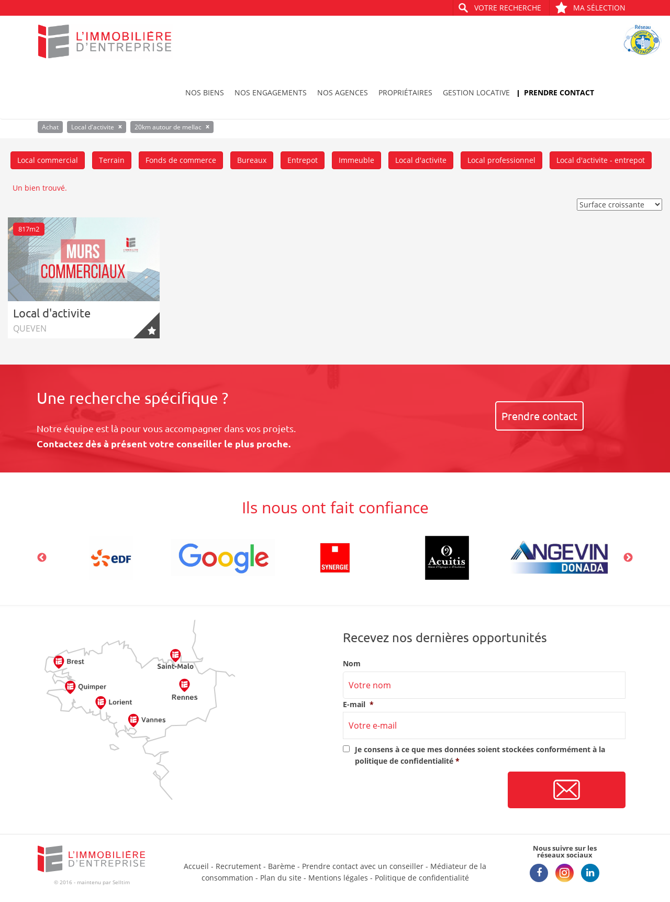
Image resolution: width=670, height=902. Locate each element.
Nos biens (204, 92)
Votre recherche (507, 8)
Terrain (112, 160)
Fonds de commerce (181, 160)
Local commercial (47, 160)
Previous (42, 558)
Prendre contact (559, 92)
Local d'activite (420, 160)
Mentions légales (338, 878)
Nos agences (342, 92)
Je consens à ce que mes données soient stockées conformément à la (480, 755)
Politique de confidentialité (422, 878)
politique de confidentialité (404, 761)
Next (628, 558)
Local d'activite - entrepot (600, 160)
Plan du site (281, 878)
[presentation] (422, 790)
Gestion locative (476, 92)
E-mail (358, 704)
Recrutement (238, 866)
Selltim (121, 882)
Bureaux (251, 160)
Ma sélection (590, 7)
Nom (352, 663)
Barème (281, 866)
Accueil (196, 866)
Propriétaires (405, 92)
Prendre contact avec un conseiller (362, 866)
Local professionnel (501, 160)
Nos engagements (270, 92)
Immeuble (356, 160)
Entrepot (302, 160)
